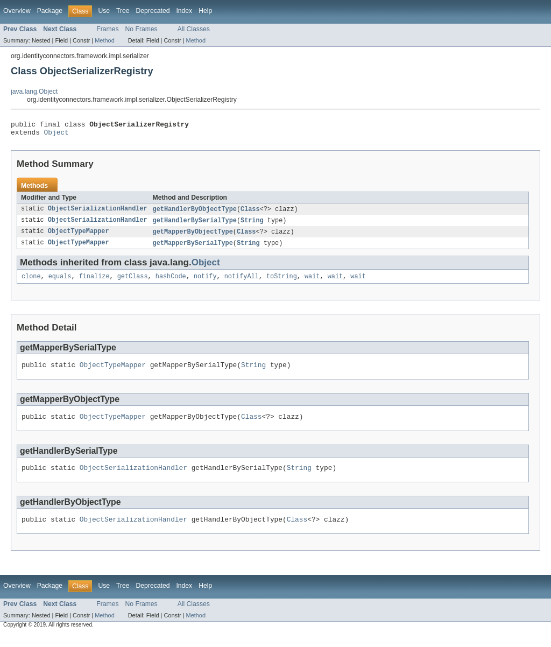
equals (60, 282)
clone (31, 282)
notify (205, 282)
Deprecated (153, 11)
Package (49, 11)
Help (205, 11)
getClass (132, 282)
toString (281, 282)
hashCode (171, 282)
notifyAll (241, 282)
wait (312, 282)
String (252, 224)
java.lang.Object (34, 91)
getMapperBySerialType (193, 248)
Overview (17, 11)
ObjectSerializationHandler (97, 212)
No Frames (141, 29)
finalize (94, 282)
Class (250, 212)
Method (104, 40)
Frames (107, 29)
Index (184, 11)
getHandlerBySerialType (195, 224)
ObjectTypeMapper (78, 236)
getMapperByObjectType (193, 236)
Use (104, 11)
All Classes (194, 29)
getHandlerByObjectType (195, 212)
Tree (123, 11)
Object (56, 135)
